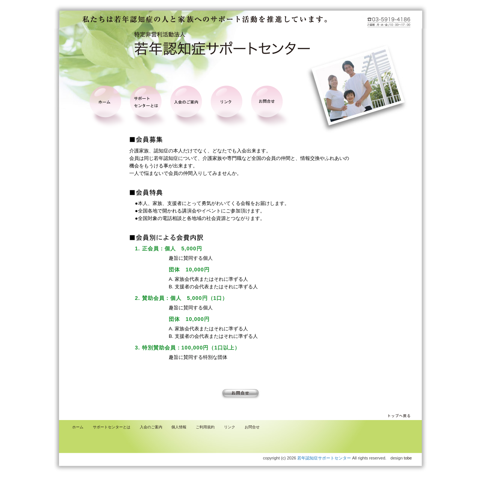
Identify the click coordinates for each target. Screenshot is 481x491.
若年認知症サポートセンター (324, 458)
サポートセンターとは (111, 427)
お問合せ (252, 427)
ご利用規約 (205, 427)
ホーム (77, 427)
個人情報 (178, 427)
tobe (408, 458)
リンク (229, 427)
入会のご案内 (151, 427)
